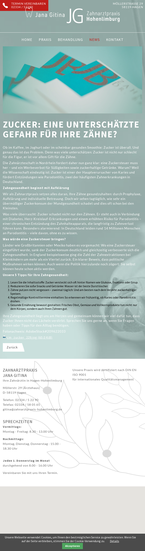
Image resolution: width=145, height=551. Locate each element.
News (94, 39)
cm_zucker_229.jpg (29, 337)
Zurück (12, 347)
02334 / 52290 (22, 7)
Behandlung (70, 39)
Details (114, 541)
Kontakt (114, 39)
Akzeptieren (72, 546)
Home (27, 39)
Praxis (45, 39)
